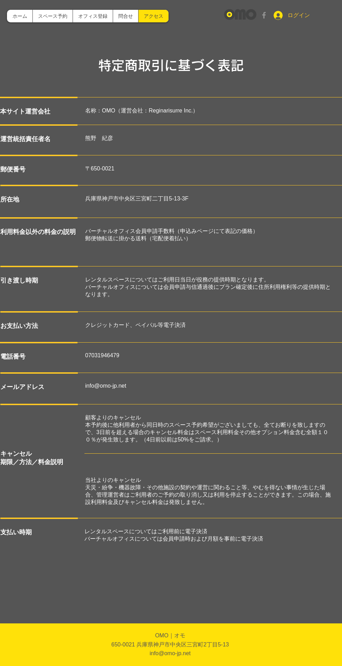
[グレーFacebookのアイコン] (264, 15)
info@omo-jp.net (105, 386)
